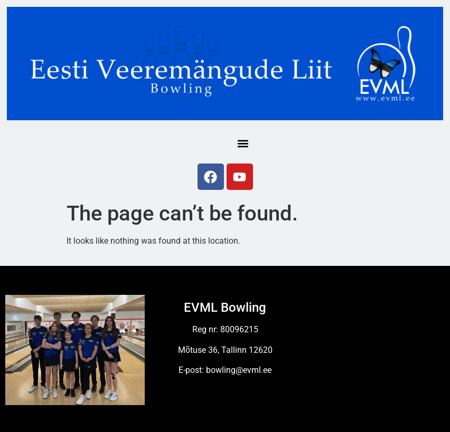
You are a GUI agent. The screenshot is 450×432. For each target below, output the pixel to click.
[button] (242, 143)
